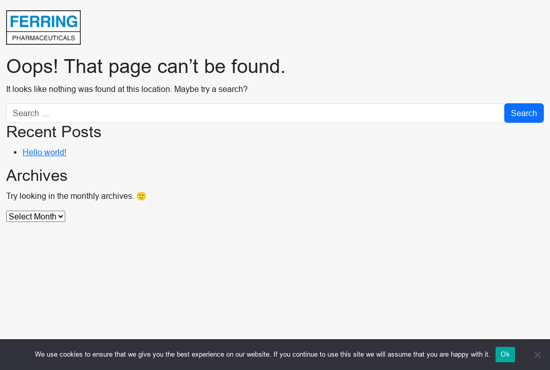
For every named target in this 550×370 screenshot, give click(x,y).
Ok (505, 354)
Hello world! (44, 152)
